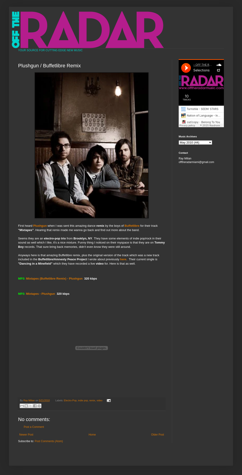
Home (92, 434)
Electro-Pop (70, 400)
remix (92, 400)
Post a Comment (34, 427)
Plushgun (40, 225)
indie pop (83, 400)
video (99, 400)
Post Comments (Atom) (49, 441)
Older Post (157, 434)
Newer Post (26, 434)
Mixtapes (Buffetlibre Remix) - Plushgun (54, 278)
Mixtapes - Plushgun (40, 293)
